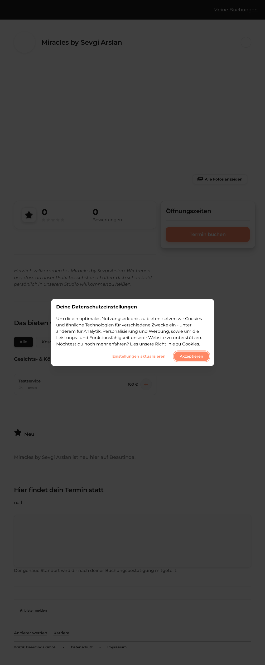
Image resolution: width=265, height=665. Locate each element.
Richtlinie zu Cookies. (177, 344)
